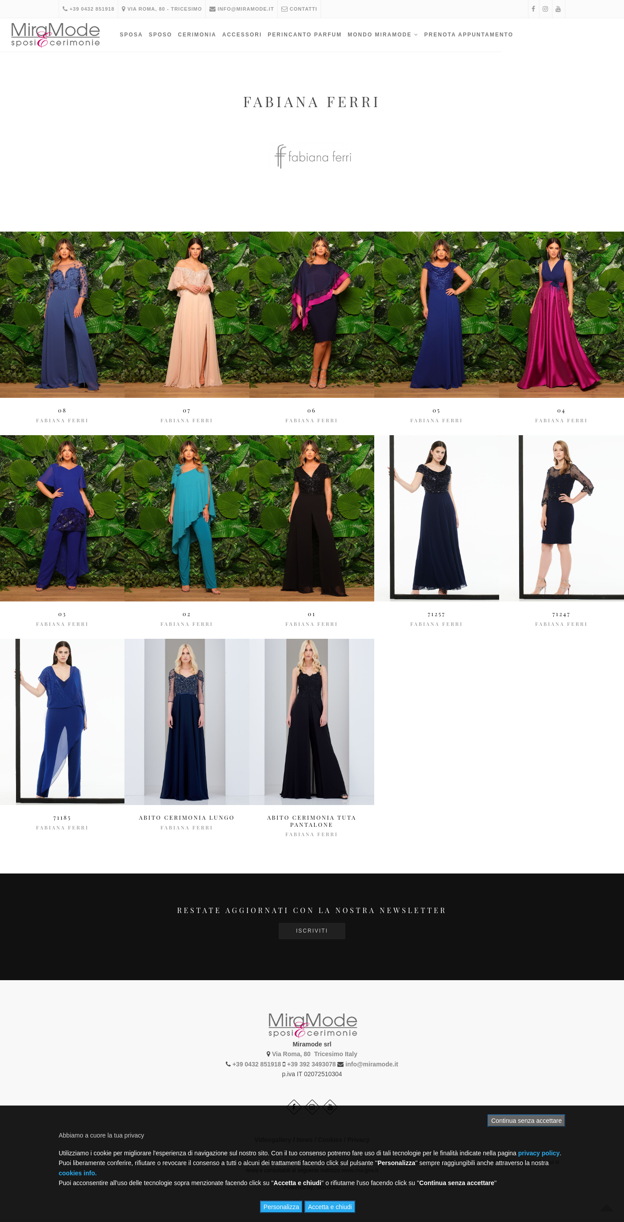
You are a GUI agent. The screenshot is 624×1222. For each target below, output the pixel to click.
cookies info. (78, 1173)
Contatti (307, 9)
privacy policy (539, 1153)
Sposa (183, 35)
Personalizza (281, 1206)
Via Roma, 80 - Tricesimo (165, 9)
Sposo (212, 35)
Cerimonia (249, 35)
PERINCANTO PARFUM (357, 35)
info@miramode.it (247, 9)
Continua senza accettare (526, 1120)
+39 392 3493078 (311, 1063)
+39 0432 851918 (90, 9)
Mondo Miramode (435, 35)
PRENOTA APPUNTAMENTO (520, 35)
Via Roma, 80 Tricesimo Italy (314, 1053)
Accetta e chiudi (330, 1206)
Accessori (294, 35)
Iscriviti (312, 931)
